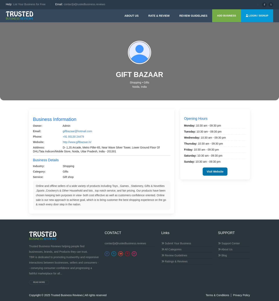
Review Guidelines (174, 255)
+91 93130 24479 (73, 136)
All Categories (171, 249)
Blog (222, 255)
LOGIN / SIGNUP (257, 15)
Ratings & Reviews (174, 261)
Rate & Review (159, 15)
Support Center (229, 243)
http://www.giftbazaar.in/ (77, 142)
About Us (131, 15)
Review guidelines (193, 15)
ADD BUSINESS (226, 15)
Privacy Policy (241, 295)
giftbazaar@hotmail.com (77, 131)
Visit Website (215, 171)
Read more (39, 282)
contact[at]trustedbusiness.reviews (125, 243)
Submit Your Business (176, 243)
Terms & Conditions (217, 295)
